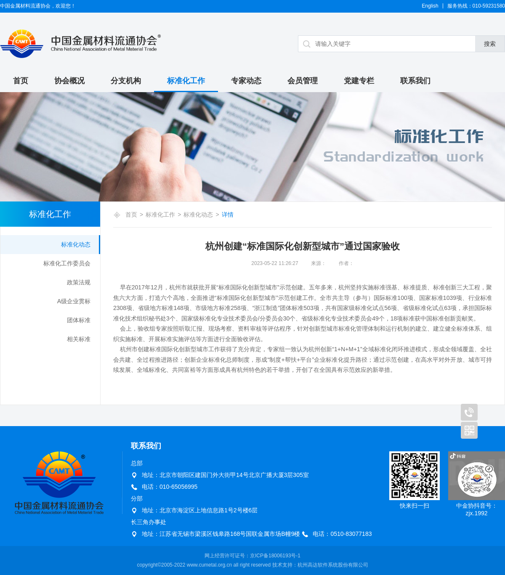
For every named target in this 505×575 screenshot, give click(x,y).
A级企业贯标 (73, 301)
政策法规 (78, 282)
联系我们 (415, 81)
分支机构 (126, 81)
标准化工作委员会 (66, 263)
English (430, 5)
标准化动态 (75, 244)
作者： (346, 263)
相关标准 (78, 339)
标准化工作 (186, 81)
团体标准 (78, 320)
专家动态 (246, 81)
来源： (318, 263)
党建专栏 (359, 81)
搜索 (490, 43)
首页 (20, 81)
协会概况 (69, 81)
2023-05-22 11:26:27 (274, 263)
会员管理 (302, 81)
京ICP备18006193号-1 (275, 556)
